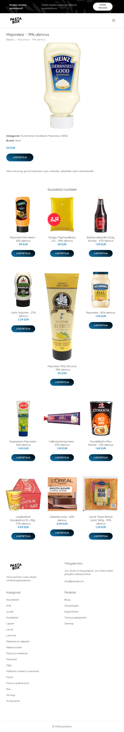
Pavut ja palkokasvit (17, 683)
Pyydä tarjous (102, 6)
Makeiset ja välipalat (17, 641)
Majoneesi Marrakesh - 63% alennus (23, 239)
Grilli (8, 605)
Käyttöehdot (71, 611)
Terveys (10, 695)
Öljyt (8, 665)
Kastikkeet (41, 135)
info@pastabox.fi (74, 581)
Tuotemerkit (27, 135)
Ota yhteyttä (71, 605)
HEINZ (64, 135)
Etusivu (10, 39)
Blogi (67, 599)
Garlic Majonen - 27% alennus (23, 314)
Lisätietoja (20, 157)
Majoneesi (54, 135)
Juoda (9, 611)
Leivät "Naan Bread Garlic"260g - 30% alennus (100, 520)
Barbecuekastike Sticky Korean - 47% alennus (101, 239)
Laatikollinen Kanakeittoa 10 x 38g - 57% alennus (23, 520)
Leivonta (11, 635)
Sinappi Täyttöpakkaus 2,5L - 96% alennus (62, 239)
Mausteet (11, 659)
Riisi (8, 689)
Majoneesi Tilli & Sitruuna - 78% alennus (62, 368)
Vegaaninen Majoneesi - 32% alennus (23, 443)
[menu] (114, 20)
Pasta (9, 677)
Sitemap (69, 623)
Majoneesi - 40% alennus (100, 312)
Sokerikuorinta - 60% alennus (62, 518)
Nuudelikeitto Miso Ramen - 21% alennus (100, 443)
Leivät (9, 629)
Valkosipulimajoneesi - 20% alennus (62, 443)
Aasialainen (12, 599)
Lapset (10, 623)
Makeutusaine (14, 647)
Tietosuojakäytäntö (75, 617)
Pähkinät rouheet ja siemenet (22, 671)
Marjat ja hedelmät (16, 653)
